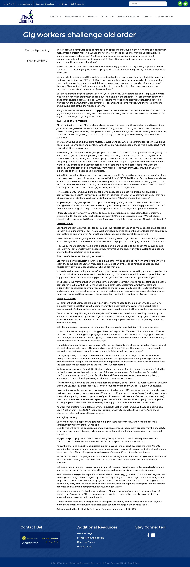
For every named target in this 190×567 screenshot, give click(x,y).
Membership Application (90, 538)
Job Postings (77, 4)
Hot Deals (62, 4)
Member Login (25, 4)
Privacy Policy (84, 546)
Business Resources (127, 16)
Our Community (162, 16)
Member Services (73, 16)
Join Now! (9, 4)
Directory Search (86, 542)
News (145, 16)
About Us (54, 16)
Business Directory (45, 4)
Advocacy (106, 16)
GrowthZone (133, 563)
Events (91, 16)
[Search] (147, 3)
